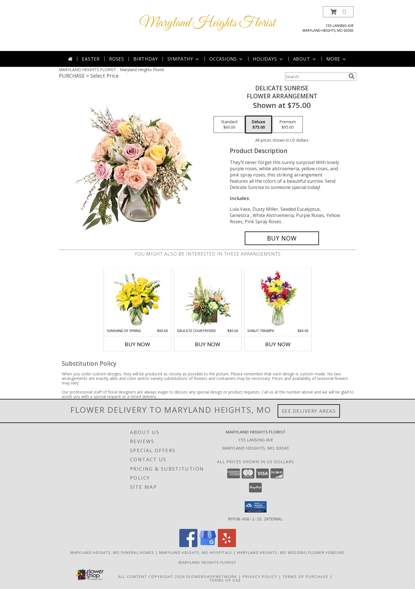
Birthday (145, 59)
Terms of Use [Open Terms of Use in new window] (225, 580)
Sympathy (183, 59)
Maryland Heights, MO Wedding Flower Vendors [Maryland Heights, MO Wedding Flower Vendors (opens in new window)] (291, 552)
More (336, 59)
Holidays (268, 59)
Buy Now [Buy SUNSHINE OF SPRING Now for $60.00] (137, 344)
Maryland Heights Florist (207, 23)
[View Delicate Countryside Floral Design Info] (207, 298)
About (305, 59)
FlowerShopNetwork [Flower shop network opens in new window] (211, 576)
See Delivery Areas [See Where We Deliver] (309, 411)
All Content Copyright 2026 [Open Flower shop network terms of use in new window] (151, 576)
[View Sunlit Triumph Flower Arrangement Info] (277, 298)
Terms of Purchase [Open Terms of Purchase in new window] (306, 576)
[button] (338, 11)
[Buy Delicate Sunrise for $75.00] (282, 238)
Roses (116, 59)
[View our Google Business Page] (208, 545)
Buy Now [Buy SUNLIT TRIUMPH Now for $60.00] (278, 344)
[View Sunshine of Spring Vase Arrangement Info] (137, 298)
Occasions (226, 59)
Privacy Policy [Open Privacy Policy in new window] (259, 576)
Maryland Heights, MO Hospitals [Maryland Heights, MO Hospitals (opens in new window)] (195, 552)
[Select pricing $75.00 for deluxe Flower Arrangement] (258, 124)
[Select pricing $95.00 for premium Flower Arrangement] (288, 124)
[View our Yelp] (227, 545)
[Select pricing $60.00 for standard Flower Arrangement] (229, 124)
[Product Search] (315, 76)
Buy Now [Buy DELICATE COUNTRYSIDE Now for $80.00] (207, 344)
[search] (351, 76)
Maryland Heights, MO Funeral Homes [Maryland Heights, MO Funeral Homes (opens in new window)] (112, 552)
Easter (91, 59)
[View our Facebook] (188, 545)
